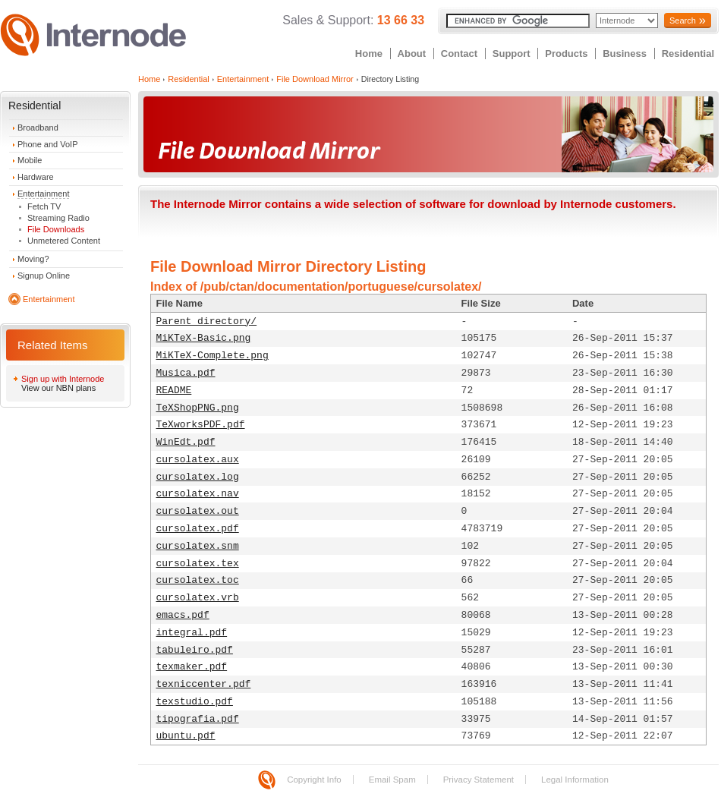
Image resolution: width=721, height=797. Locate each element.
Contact (459, 53)
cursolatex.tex (197, 563)
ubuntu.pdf (186, 736)
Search (682, 20)
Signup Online (43, 275)
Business (625, 53)
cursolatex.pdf (197, 528)
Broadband (37, 127)
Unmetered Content (63, 240)
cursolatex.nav (197, 493)
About (412, 53)
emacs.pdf (182, 615)
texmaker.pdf (192, 667)
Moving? (33, 258)
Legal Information (575, 779)
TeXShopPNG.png (197, 408)
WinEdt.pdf (186, 442)
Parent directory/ (206, 321)
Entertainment (43, 193)
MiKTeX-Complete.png (212, 355)
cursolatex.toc (197, 580)
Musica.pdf (186, 373)
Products (566, 53)
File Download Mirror (314, 78)
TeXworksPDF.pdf (200, 424)
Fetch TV (44, 206)
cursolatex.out (197, 511)
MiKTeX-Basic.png (203, 338)
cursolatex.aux (197, 459)
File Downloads (55, 229)
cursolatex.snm (197, 546)
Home (369, 53)
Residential (688, 53)
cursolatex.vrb (197, 597)
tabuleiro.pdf (194, 650)
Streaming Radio (58, 217)
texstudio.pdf (194, 701)
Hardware (35, 176)
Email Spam (392, 779)
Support (512, 53)
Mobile (29, 160)
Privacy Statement (478, 779)
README (174, 390)
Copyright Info (314, 779)
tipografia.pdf (197, 719)
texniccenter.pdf (203, 684)
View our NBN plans (58, 387)
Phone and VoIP (47, 144)
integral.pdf (192, 632)
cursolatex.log (197, 477)
